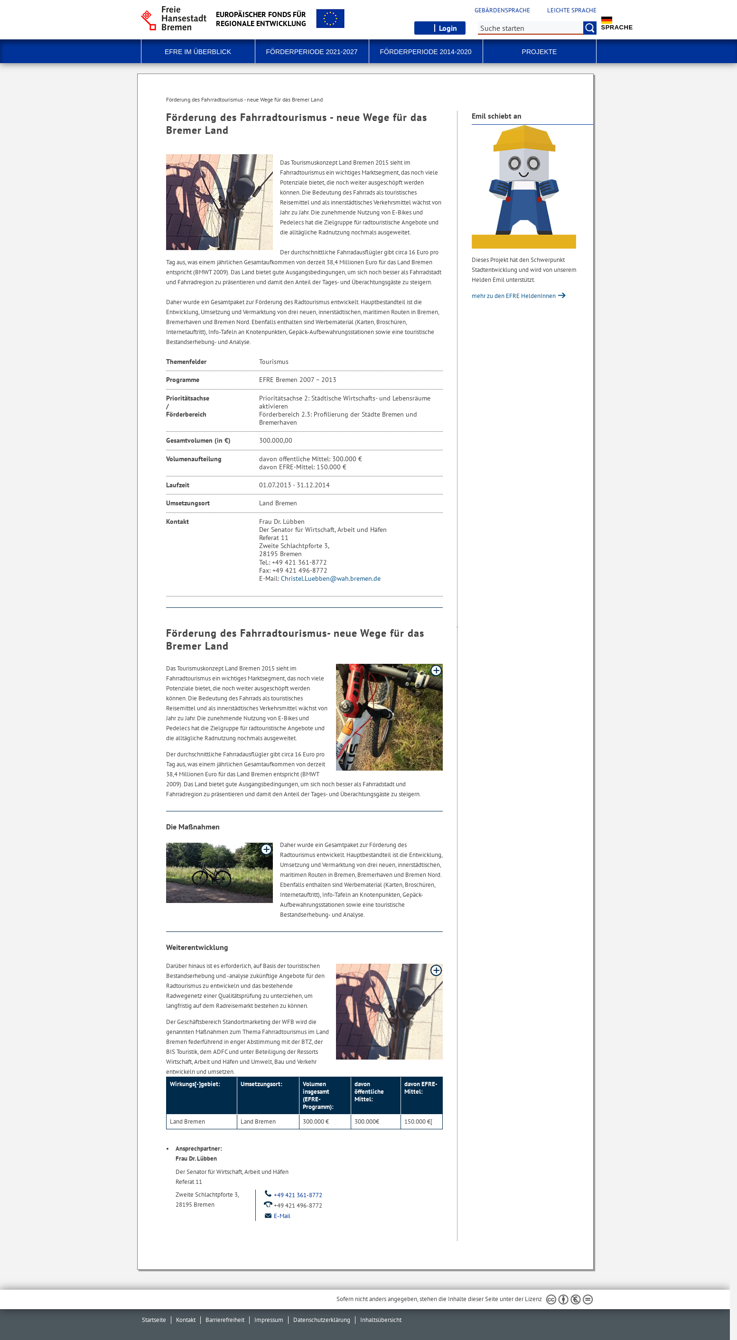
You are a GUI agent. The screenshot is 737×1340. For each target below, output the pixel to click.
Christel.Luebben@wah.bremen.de (331, 578)
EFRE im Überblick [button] (198, 52)
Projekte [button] (539, 52)
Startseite (154, 1320)
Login (448, 28)
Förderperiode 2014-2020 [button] (426, 52)
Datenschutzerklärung (321, 1320)
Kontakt (186, 1320)
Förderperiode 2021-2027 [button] (312, 52)
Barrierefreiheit (224, 1320)
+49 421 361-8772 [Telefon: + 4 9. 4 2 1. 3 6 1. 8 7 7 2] (292, 1195)
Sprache (617, 24)
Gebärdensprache (502, 10)
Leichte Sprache (572, 10)
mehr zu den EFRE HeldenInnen (514, 296)
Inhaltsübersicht (380, 1320)
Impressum (268, 1320)
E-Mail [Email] (276, 1216)
